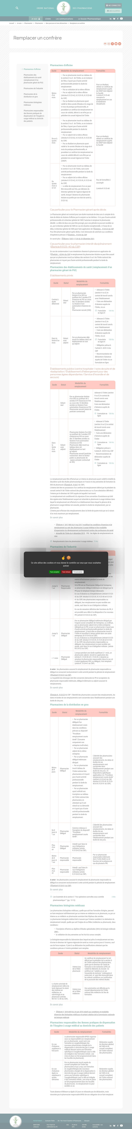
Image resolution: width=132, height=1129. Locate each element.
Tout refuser (66, 572)
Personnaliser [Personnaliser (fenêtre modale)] (78, 572)
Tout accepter (54, 572)
